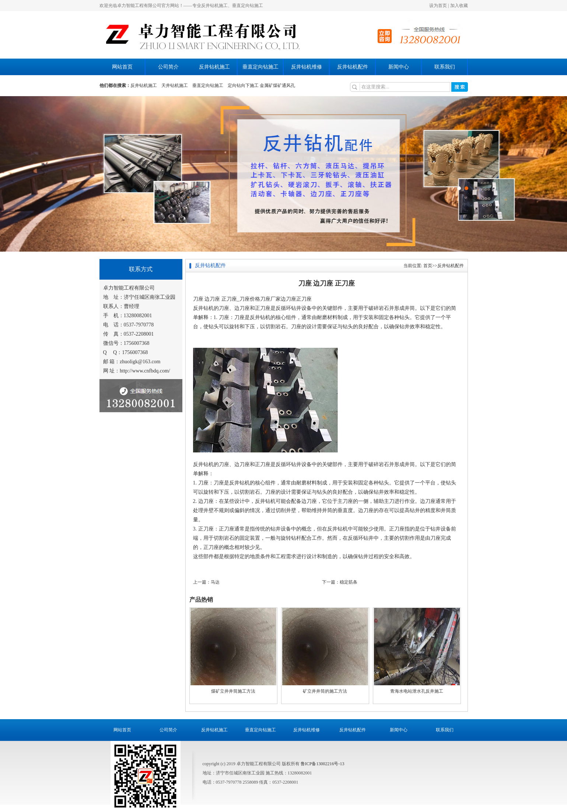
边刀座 (288, 299)
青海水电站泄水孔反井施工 (416, 691)
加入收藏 (459, 5)
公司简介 (168, 67)
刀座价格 (249, 299)
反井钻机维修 (306, 67)
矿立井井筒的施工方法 (325, 691)
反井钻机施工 (214, 67)
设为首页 (438, 5)
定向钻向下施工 (243, 85)
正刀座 (304, 299)
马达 (215, 582)
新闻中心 (398, 67)
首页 (427, 265)
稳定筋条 (348, 582)
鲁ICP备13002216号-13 (322, 763)
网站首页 (122, 67)
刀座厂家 (270, 299)
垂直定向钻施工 (260, 67)
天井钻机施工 (174, 85)
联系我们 (444, 67)
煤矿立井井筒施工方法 (233, 691)
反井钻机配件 (352, 67)
